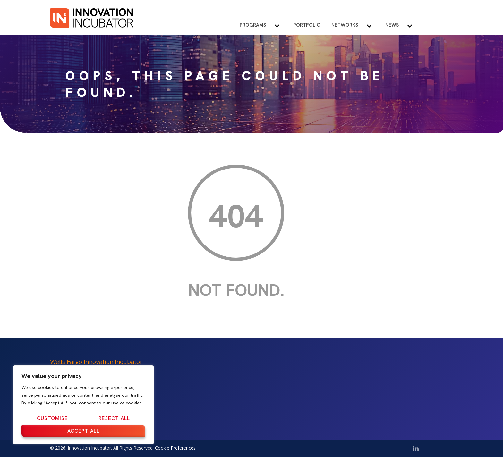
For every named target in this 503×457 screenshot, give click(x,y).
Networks (344, 25)
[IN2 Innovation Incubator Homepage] (91, 17)
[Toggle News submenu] (412, 25)
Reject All (114, 418)
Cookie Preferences (175, 448)
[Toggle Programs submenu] (279, 25)
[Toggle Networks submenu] (371, 25)
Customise (52, 418)
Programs (253, 25)
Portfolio (306, 25)
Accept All (83, 431)
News (392, 25)
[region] (83, 404)
